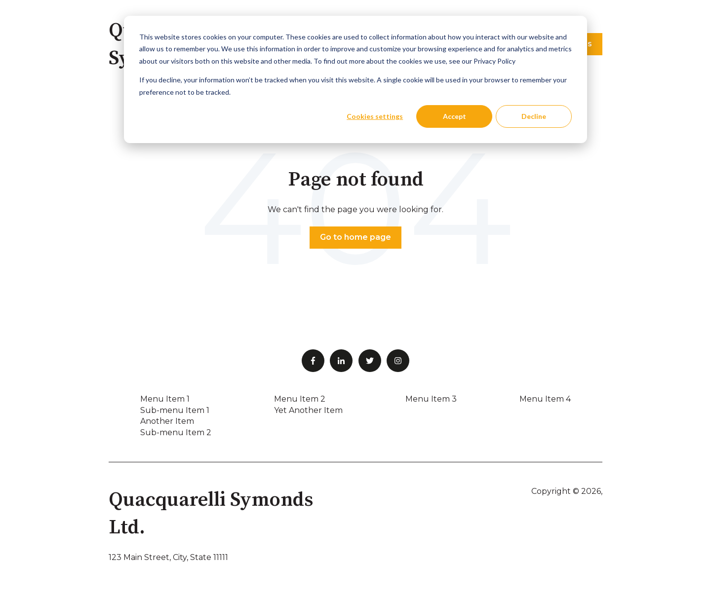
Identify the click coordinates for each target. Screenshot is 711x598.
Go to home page (355, 237)
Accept (454, 116)
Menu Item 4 (545, 399)
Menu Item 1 (165, 399)
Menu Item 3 (431, 399)
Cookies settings (375, 116)
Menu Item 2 (299, 399)
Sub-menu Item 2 (175, 432)
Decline (533, 116)
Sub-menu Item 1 (174, 410)
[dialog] (355, 79)
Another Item (167, 421)
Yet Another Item (308, 410)
